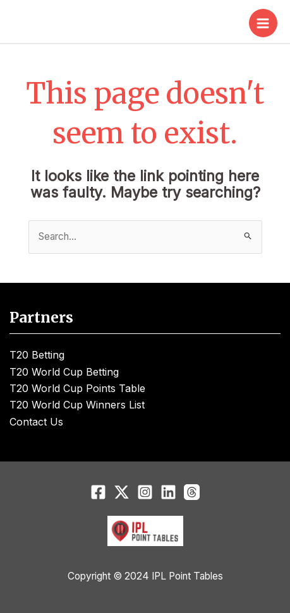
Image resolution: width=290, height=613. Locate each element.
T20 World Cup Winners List (77, 404)
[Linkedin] (168, 492)
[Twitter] (122, 492)
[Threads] (192, 492)
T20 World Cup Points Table (77, 388)
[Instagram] (145, 492)
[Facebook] (98, 492)
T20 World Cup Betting (64, 372)
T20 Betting (36, 354)
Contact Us (36, 421)
